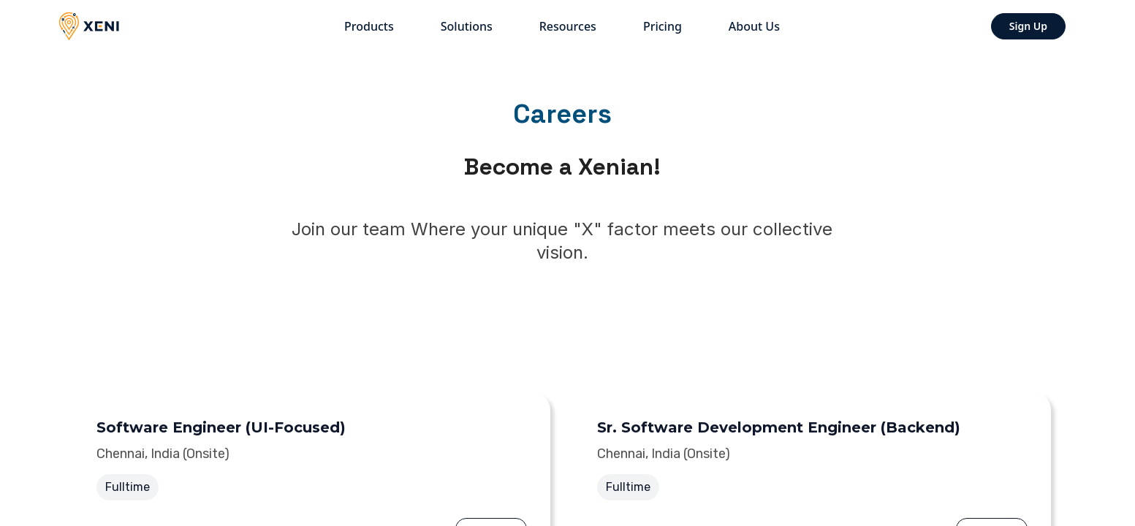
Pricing (662, 26)
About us (754, 26)
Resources (567, 26)
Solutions (467, 26)
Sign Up (1028, 26)
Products (369, 26)
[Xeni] (95, 26)
